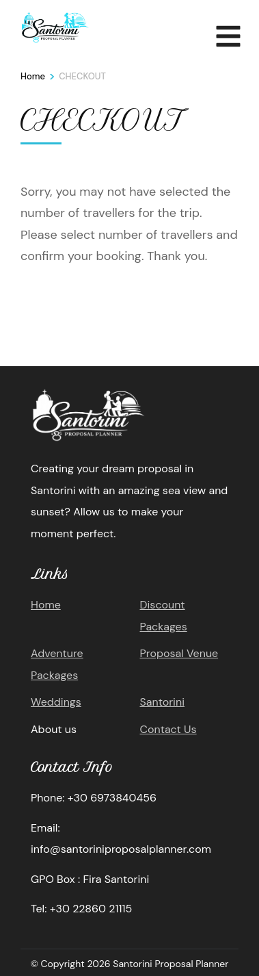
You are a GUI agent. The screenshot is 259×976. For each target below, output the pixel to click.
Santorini (162, 702)
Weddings (56, 702)
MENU (228, 33)
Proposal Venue (179, 653)
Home (46, 605)
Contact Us (168, 729)
